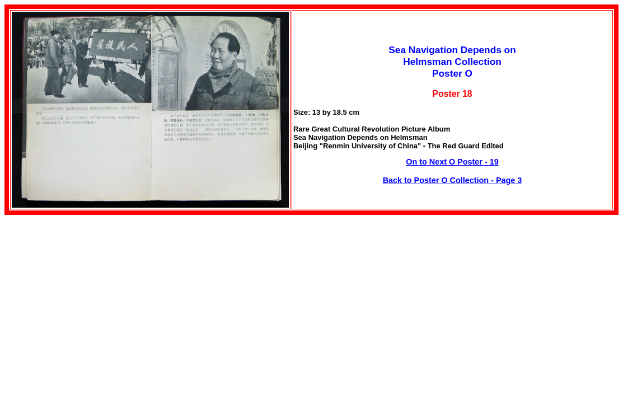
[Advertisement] (98, 293)
